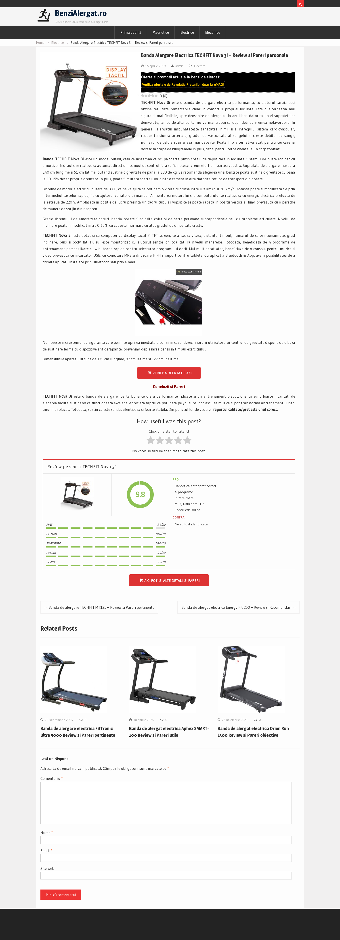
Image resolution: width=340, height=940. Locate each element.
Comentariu (51, 778)
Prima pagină (130, 32)
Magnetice (161, 32)
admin (179, 66)
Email (46, 850)
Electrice (187, 32)
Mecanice (212, 32)
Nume (46, 832)
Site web (47, 868)
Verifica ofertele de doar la (183, 84)
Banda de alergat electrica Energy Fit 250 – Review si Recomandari (236, 607)
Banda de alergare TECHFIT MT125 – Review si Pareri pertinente (101, 607)
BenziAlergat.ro (81, 13)
